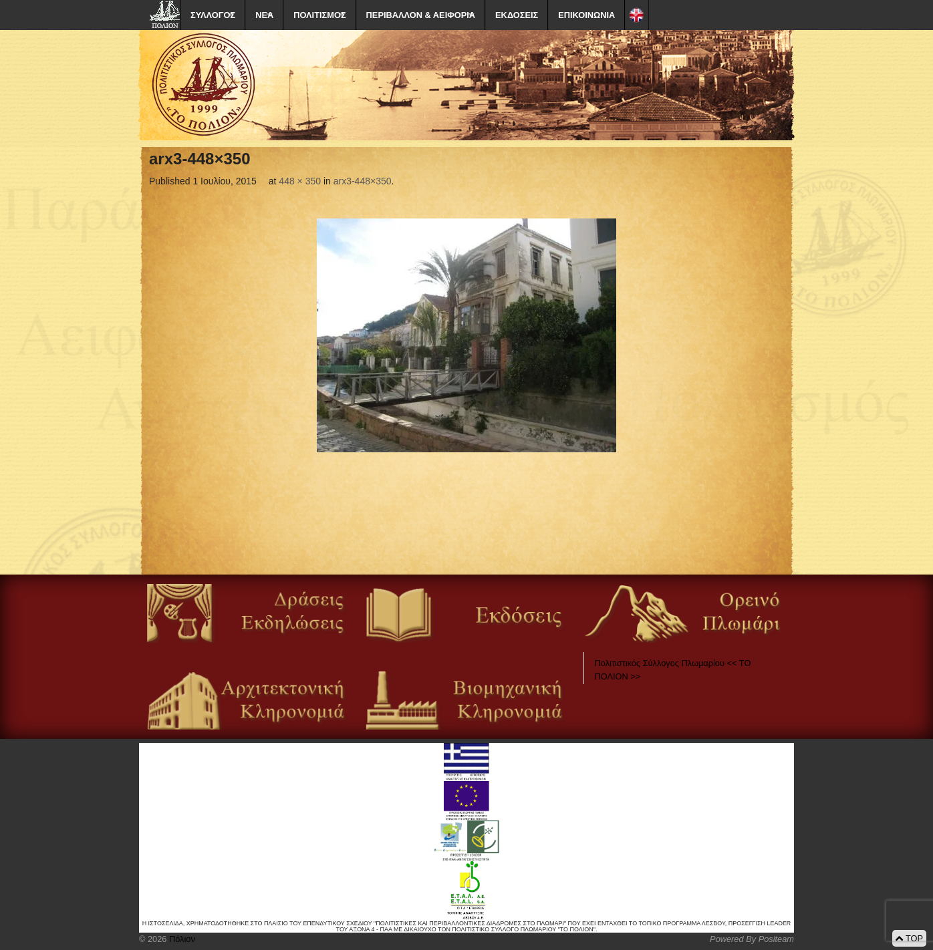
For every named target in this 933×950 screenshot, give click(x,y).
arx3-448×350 (363, 181)
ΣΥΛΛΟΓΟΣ (212, 15)
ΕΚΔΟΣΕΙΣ (516, 15)
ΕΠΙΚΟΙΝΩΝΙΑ (586, 15)
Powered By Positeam (752, 939)
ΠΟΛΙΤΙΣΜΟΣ (319, 15)
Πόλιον (180, 939)
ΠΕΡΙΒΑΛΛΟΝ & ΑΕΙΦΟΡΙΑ (420, 15)
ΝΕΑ (264, 15)
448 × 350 (300, 181)
